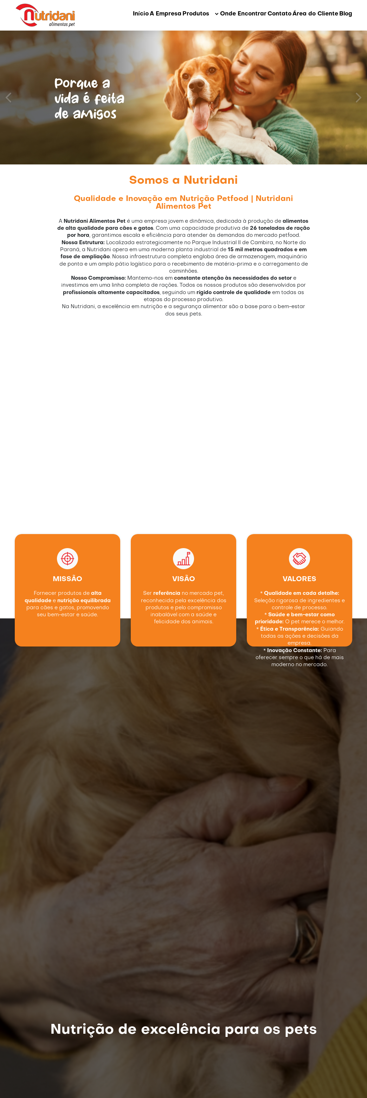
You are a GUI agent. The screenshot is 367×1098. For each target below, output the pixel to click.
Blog (345, 14)
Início (141, 14)
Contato (279, 14)
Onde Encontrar (243, 14)
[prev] (9, 97)
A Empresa (165, 14)
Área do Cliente (315, 14)
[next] (357, 97)
